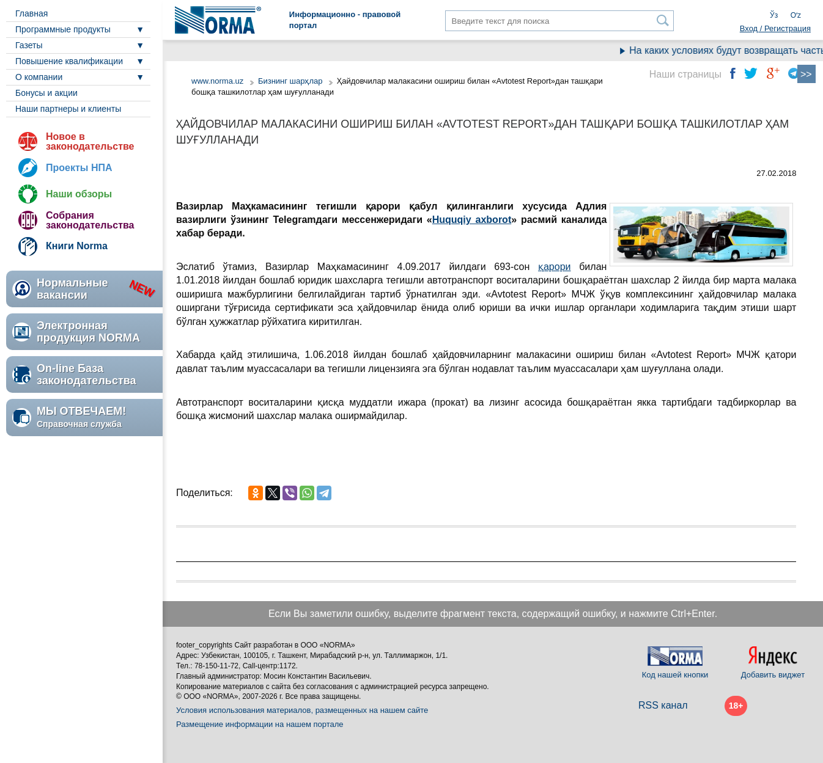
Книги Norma (77, 246)
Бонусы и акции (46, 93)
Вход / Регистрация (775, 28)
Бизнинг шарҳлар (290, 81)
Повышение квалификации (69, 61)
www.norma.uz (217, 81)
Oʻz (796, 15)
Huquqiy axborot (472, 219)
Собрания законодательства (90, 220)
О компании (38, 77)
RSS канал (663, 705)
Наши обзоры (79, 194)
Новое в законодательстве (90, 141)
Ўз (774, 15)
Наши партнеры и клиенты (68, 109)
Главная (31, 13)
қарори (554, 266)
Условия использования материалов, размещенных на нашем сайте (302, 710)
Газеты (28, 45)
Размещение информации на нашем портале (260, 724)
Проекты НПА (79, 167)
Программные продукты (63, 29)
